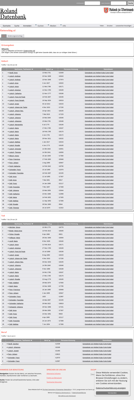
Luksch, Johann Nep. (16, 111)
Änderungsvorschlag (15, 36)
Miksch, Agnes (14, 156)
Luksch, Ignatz (14, 104)
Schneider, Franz (15, 170)
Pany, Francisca (14, 159)
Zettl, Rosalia (13, 204)
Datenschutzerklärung (79, 393)
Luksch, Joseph (13, 351)
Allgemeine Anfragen (54, 374)
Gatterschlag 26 (29, 51)
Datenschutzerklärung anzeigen (111, 388)
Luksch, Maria (14, 128)
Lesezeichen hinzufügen (124, 26)
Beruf (47, 340)
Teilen (102, 26)
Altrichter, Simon (14, 227)
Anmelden (27, 26)
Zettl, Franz (13, 183)
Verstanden (112, 393)
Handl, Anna (13, 73)
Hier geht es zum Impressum (67, 396)
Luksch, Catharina (15, 93)
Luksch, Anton (14, 86)
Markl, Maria (13, 286)
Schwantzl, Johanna (16, 307)
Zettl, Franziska (14, 187)
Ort (3, 36)
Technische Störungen (54, 382)
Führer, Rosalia (14, 234)
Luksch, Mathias (14, 142)
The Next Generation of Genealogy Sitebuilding (56, 389)
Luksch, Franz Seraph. (17, 100)
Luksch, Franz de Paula (17, 97)
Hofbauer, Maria (14, 238)
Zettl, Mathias (13, 201)
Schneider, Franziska (16, 173)
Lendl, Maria (13, 241)
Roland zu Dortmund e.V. (63, 393)
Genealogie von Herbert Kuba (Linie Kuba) (99, 73)
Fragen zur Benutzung (54, 378)
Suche (16, 26)
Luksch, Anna (13, 83)
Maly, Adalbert (14, 283)
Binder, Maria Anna (15, 231)
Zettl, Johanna (14, 190)
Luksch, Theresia (15, 152)
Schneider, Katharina (16, 303)
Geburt (49, 69)
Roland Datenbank (13, 13)
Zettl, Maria (13, 197)
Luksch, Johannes (15, 121)
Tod (49, 224)
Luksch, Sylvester (15, 149)
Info (64, 26)
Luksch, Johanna (15, 114)
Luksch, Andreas (14, 76)
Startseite (7, 26)
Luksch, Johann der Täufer (18, 107)
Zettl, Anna (12, 176)
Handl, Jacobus (13, 344)
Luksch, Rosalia (14, 145)
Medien (53, 26)
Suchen (41, 26)
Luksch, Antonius (15, 90)
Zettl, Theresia (14, 208)
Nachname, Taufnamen (24, 69)
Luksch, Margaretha (16, 125)
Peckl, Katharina (14, 166)
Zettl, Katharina (14, 194)
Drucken (110, 26)
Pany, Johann (13, 163)
